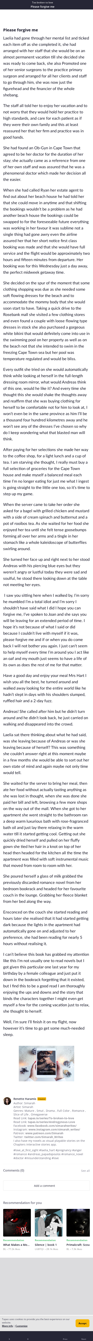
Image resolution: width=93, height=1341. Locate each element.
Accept (82, 1323)
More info (7, 1326)
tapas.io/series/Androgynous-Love (51, 1122)
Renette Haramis (24, 1098)
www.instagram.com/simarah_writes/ (54, 1129)
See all (85, 1171)
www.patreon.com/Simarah (44, 1133)
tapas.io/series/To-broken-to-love (51, 1118)
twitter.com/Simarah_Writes (43, 1137)
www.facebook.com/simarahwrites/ (52, 1126)
